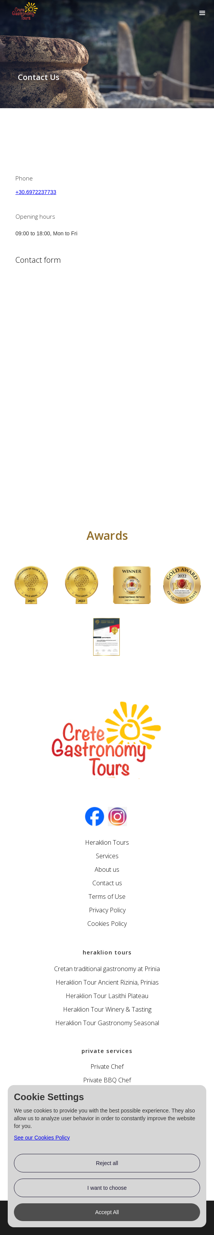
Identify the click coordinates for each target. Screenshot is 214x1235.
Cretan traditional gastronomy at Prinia (107, 969)
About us (107, 869)
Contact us (107, 883)
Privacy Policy (107, 910)
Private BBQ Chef (107, 1080)
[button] (202, 13)
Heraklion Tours (107, 842)
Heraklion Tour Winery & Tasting (107, 1009)
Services (107, 856)
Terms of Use (107, 896)
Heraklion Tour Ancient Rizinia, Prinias (107, 982)
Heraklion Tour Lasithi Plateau (107, 996)
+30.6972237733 (35, 192)
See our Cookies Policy (42, 1138)
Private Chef (107, 1066)
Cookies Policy (107, 923)
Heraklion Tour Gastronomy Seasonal (107, 1023)
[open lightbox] (31, 585)
